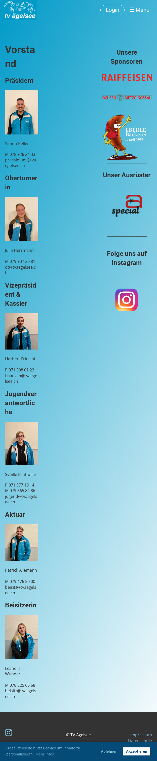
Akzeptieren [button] (136, 751)
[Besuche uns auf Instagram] (8, 732)
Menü (139, 10)
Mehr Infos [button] (44, 754)
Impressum (141, 735)
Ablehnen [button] (109, 751)
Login (112, 10)
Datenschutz (140, 740)
